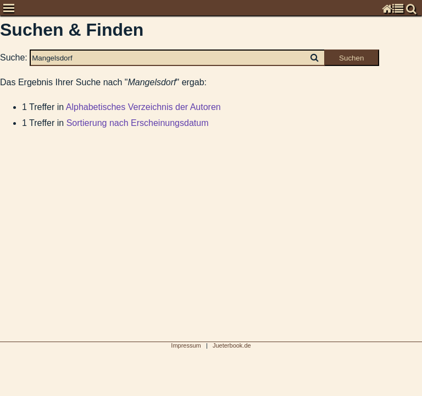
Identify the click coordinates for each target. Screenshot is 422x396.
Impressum (186, 345)
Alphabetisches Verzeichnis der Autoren (143, 107)
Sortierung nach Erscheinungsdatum (137, 123)
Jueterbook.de (232, 345)
